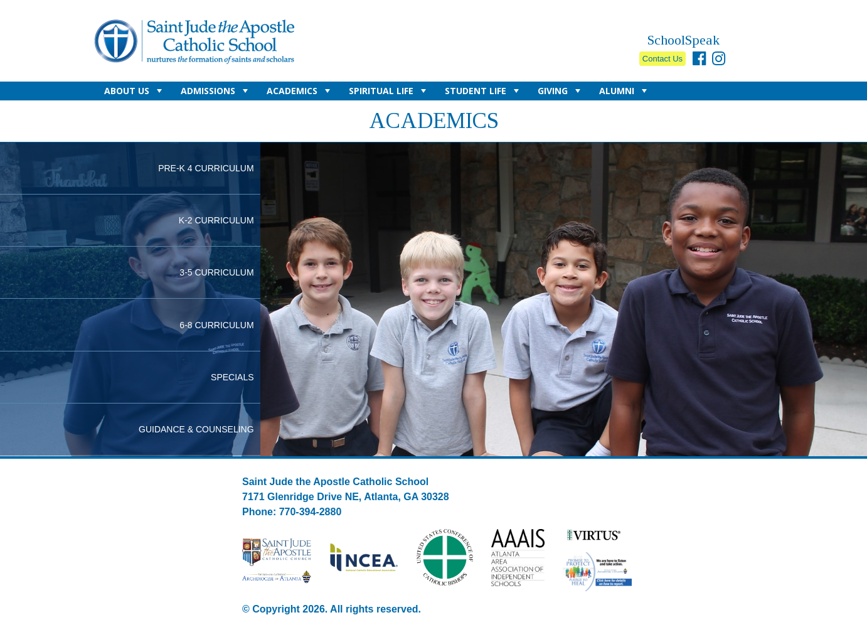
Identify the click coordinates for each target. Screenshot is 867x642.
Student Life (483, 92)
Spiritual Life (389, 92)
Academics (300, 92)
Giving (560, 92)
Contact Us (662, 58)
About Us (134, 92)
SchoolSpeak (683, 40)
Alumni (624, 92)
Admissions (216, 92)
